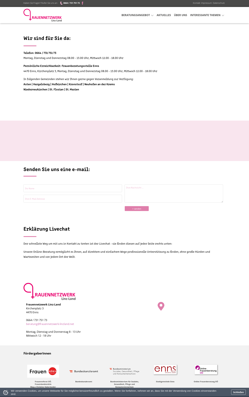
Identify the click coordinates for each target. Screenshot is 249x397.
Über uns (180, 15)
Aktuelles (164, 15)
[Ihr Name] (72, 188)
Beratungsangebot (137, 15)
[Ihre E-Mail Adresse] (72, 199)
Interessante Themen (207, 15)
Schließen (238, 392)
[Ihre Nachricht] (174, 193)
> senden (136, 208)
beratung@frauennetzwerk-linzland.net (50, 324)
